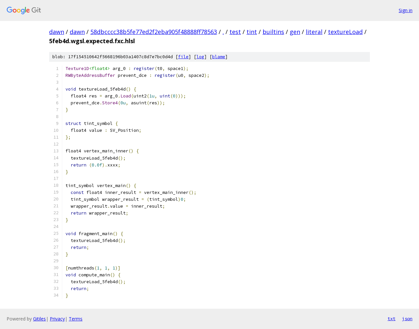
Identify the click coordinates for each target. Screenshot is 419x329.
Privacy (57, 319)
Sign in (405, 10)
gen (295, 32)
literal (314, 32)
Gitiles (39, 319)
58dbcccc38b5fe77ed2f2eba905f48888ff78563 (153, 32)
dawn (56, 32)
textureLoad (345, 32)
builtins (273, 32)
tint (251, 32)
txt (391, 318)
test (235, 32)
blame (218, 57)
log (200, 57)
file (183, 57)
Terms (75, 319)
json (407, 318)
